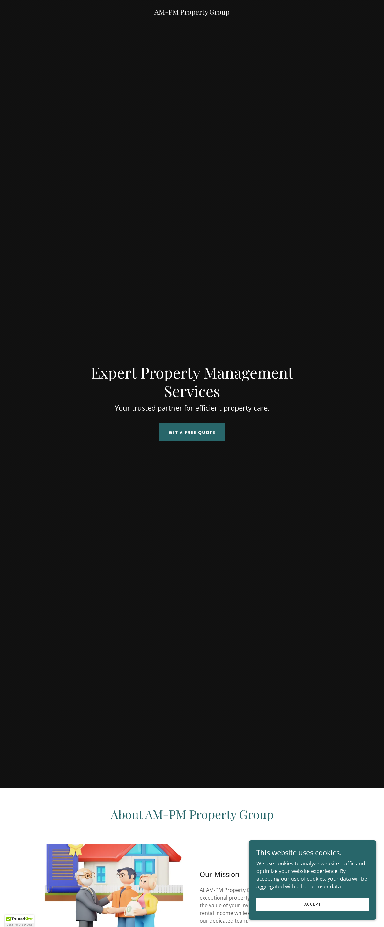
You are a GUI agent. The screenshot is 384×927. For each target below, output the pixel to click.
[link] (192, 12)
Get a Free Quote (192, 432)
